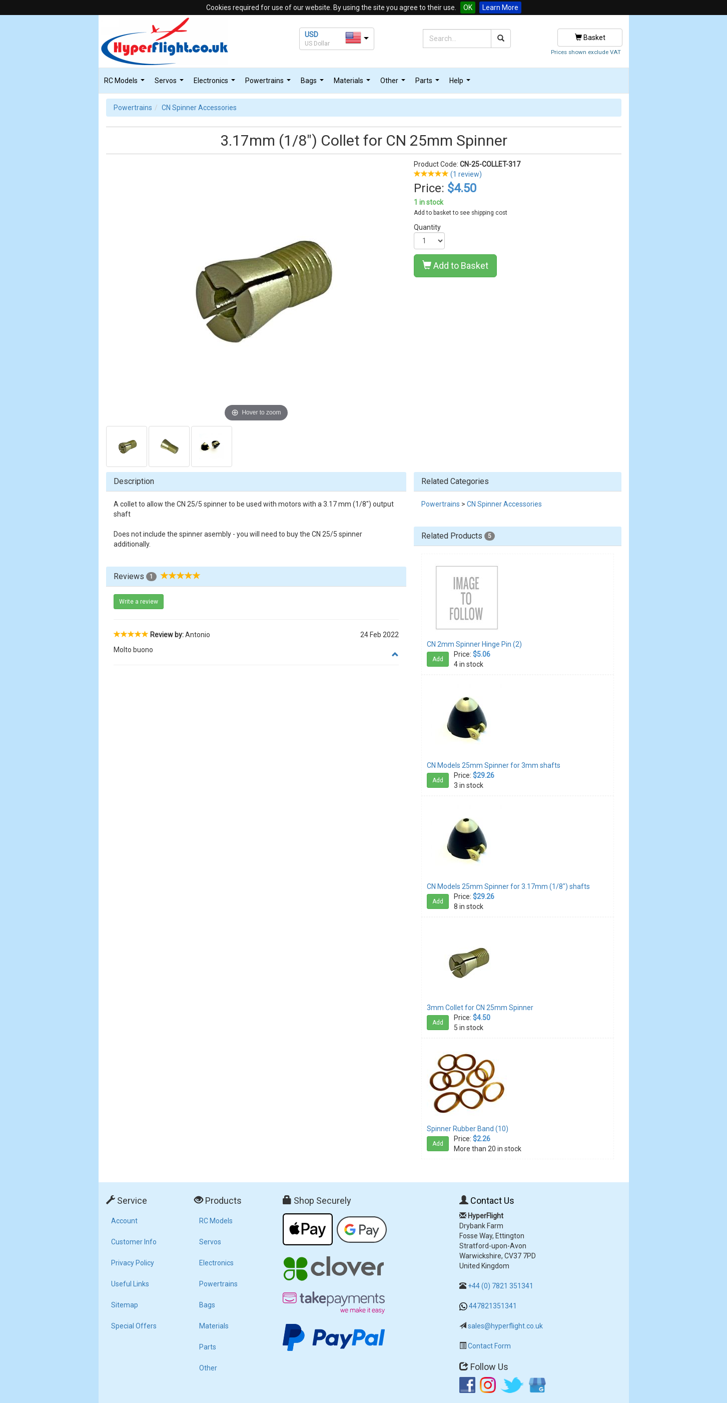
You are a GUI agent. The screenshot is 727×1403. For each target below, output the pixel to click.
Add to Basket (455, 265)
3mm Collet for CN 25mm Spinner (480, 1008)
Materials (353, 83)
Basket (590, 38)
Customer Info (134, 1242)
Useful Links (130, 1284)
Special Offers (134, 1326)
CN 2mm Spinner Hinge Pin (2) (474, 644)
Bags (313, 83)
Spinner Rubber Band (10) (467, 1129)
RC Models (125, 83)
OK (467, 8)
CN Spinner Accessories (199, 108)
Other (394, 83)
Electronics (216, 83)
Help (461, 83)
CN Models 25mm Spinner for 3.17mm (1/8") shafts (508, 886)
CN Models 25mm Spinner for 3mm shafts (493, 765)
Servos (170, 83)
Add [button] (437, 659)
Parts (428, 83)
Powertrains (269, 83)
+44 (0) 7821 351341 (500, 1286)
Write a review (138, 601)
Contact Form (489, 1346)
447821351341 (493, 1306)
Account (124, 1221)
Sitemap (124, 1305)
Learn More (500, 8)
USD (311, 35)
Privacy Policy (132, 1263)
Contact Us (492, 1200)
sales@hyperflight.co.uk (505, 1326)
